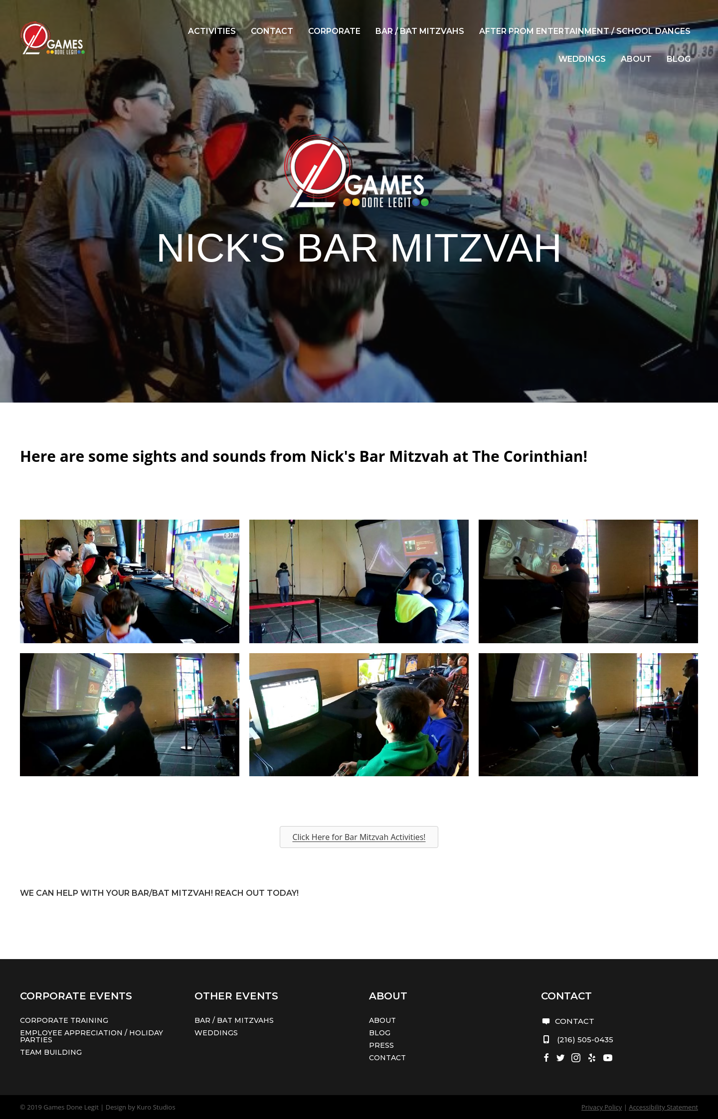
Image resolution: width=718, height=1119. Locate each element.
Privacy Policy (601, 1107)
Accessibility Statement (663, 1107)
